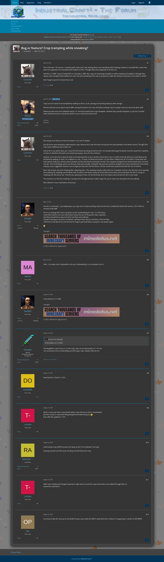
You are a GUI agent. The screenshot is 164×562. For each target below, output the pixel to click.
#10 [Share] (147, 442)
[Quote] (147, 90)
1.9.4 (104, 37)
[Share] (149, 56)
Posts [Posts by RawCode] (18, 469)
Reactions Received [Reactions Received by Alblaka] (23, 123)
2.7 (66, 37)
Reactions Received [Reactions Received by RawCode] (23, 466)
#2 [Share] (148, 99)
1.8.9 (99, 37)
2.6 (63, 37)
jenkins (90, 35)
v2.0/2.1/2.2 (48, 37)
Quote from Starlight (55, 339)
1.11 (113, 37)
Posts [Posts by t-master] (18, 431)
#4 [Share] (148, 202)
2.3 (55, 37)
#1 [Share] (148, 63)
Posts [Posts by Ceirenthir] (18, 87)
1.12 (118, 37)
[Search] (149, 2)
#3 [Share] (148, 136)
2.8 (70, 37)
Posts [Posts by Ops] (18, 538)
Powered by (82, 559)
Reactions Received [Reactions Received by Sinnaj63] (23, 360)
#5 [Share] (148, 260)
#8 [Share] (148, 373)
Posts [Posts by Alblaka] (18, 125)
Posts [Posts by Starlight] (18, 225)
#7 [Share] (148, 333)
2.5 (59, 37)
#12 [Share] (147, 514)
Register (141, 3)
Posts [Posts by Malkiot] (18, 283)
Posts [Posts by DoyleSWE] (18, 397)
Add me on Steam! (50, 359)
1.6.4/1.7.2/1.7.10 (89, 37)
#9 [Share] (148, 408)
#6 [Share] (148, 294)
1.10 (109, 37)
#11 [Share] (147, 480)
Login (133, 3)
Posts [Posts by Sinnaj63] (18, 362)
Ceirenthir (27, 51)
